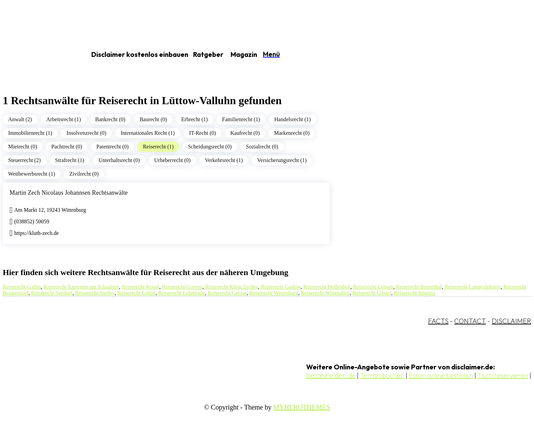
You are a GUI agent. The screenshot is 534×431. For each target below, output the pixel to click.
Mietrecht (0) (22, 146)
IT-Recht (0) (202, 133)
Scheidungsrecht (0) (210, 146)
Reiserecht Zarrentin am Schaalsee (81, 287)
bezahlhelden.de (331, 375)
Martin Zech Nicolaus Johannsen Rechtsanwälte (69, 192)
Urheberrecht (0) (172, 160)
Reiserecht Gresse (227, 293)
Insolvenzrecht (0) (86, 133)
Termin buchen (382, 375)
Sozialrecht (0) (262, 146)
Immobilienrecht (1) (30, 133)
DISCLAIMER (511, 321)
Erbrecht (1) (194, 119)
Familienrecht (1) (241, 119)
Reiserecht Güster (371, 293)
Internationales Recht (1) (148, 133)
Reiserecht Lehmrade (181, 293)
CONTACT (470, 321)
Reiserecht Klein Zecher (231, 287)
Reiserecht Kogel (140, 287)
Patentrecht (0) (112, 146)
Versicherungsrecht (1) (282, 160)
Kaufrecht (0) (245, 133)
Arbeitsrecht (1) (63, 119)
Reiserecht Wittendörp (325, 293)
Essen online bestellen (441, 375)
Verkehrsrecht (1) (224, 160)
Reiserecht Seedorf (52, 293)
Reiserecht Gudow (281, 287)
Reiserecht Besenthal (419, 287)
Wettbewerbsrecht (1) (31, 174)
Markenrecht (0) (292, 133)
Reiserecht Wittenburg (273, 293)
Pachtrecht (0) (66, 146)
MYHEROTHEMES (301, 407)
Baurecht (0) (153, 119)
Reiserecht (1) (158, 146)
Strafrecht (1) (69, 160)
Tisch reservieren (502, 375)
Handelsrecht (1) (292, 119)
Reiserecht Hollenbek (326, 287)
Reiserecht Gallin (22, 287)
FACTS (438, 321)
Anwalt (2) (20, 119)
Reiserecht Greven (182, 287)
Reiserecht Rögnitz (415, 293)
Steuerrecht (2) (24, 160)
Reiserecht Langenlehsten (472, 287)
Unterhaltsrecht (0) (119, 160)
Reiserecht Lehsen (373, 287)
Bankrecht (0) (110, 119)
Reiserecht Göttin (136, 293)
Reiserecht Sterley (95, 293)
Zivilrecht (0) (84, 174)
